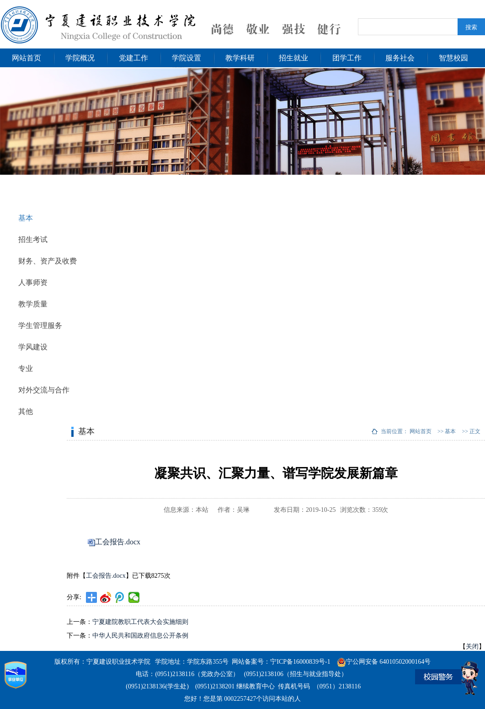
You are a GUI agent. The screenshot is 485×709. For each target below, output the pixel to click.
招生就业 (293, 58)
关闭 (472, 646)
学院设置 (186, 58)
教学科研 (240, 58)
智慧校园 (453, 58)
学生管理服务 (40, 325)
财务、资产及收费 (47, 261)
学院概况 (80, 58)
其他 (25, 411)
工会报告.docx (117, 542)
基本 (25, 218)
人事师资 (33, 282)
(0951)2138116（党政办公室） (197, 674)
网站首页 (26, 58)
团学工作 (347, 58)
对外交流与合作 (43, 390)
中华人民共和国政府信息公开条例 (140, 635)
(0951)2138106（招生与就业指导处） (295, 674)
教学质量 (33, 304)
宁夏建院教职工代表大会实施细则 (140, 621)
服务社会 (400, 58)
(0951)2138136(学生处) (157, 686)
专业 (25, 368)
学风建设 (33, 347)
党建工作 (133, 58)
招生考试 (33, 239)
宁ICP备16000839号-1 (300, 661)
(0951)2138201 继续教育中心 (235, 686)
